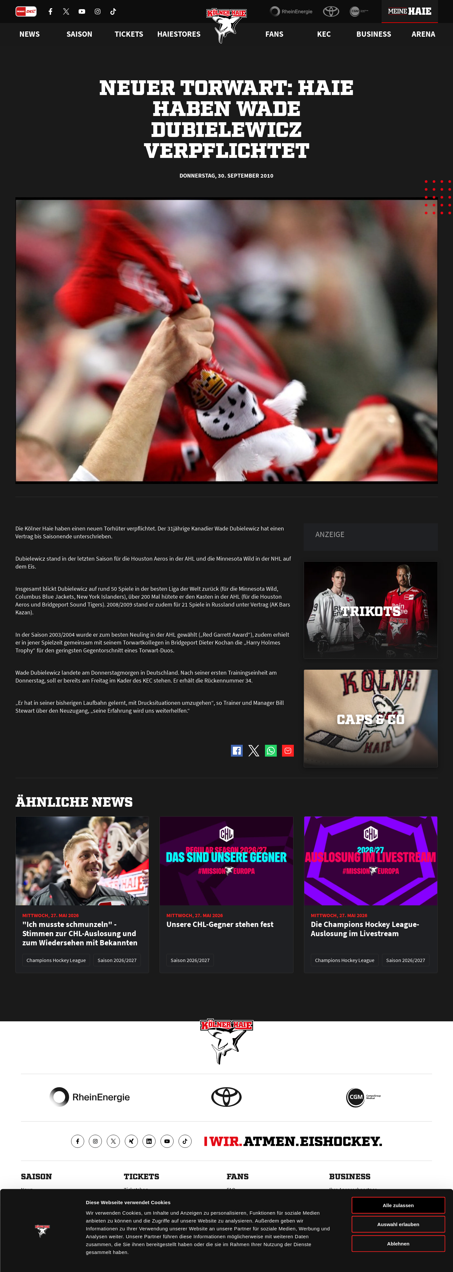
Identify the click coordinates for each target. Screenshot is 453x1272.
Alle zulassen (398, 1185)
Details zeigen (348, 1259)
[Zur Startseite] (226, 27)
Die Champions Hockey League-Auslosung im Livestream (365, 929)
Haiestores (178, 34)
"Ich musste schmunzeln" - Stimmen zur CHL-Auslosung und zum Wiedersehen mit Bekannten (80, 933)
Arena (423, 34)
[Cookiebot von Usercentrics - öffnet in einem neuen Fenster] (42, 1259)
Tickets (129, 34)
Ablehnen (398, 1224)
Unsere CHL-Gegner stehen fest (220, 924)
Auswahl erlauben (398, 1205)
